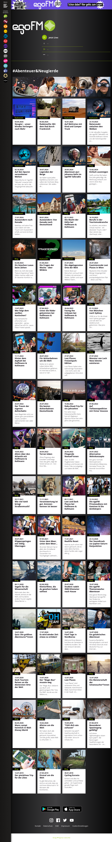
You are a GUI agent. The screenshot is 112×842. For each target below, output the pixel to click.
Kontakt (38, 826)
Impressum (65, 826)
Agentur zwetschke (64, 838)
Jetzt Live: (50, 37)
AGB (57, 826)
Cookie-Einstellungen (80, 826)
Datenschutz (48, 826)
